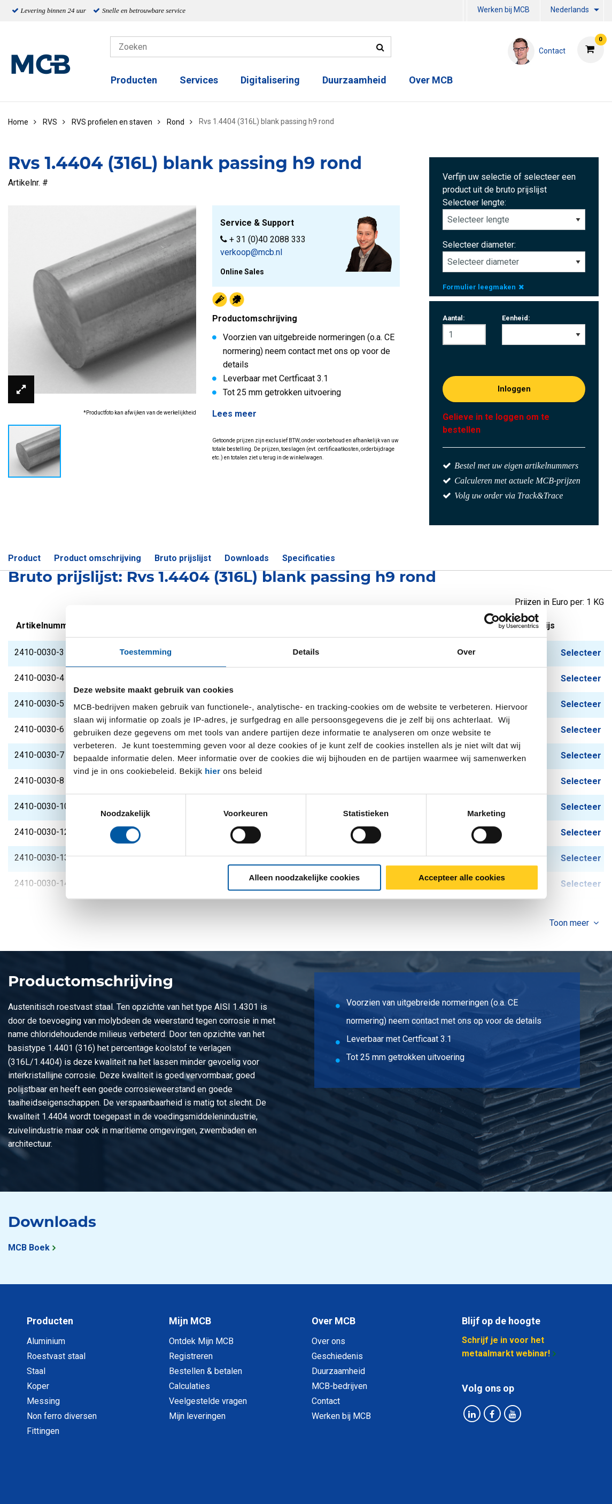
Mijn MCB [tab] (190, 1320)
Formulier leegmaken (483, 287)
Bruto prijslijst (182, 558)
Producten (134, 80)
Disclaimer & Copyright (458, 1484)
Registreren (191, 1356)
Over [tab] (466, 651)
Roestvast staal (56, 1356)
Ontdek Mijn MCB (201, 1341)
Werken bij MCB (503, 9)
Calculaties (189, 1386)
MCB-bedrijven (339, 1386)
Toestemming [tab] (146, 651)
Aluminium (46, 1341)
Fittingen (43, 1431)
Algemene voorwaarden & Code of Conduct (320, 1484)
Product (24, 558)
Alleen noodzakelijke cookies (304, 877)
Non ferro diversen (62, 1416)
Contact (326, 1401)
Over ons (328, 1341)
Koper (38, 1386)
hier (213, 771)
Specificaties (308, 558)
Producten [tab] (50, 1320)
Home (18, 122)
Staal (36, 1371)
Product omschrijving (97, 558)
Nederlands (570, 9)
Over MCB (431, 80)
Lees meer (234, 414)
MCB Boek (29, 1247)
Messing (43, 1401)
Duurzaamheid (354, 80)
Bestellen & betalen (205, 1371)
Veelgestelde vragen (208, 1401)
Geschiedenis (337, 1356)
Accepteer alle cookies (462, 877)
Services (199, 80)
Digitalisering (270, 80)
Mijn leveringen (197, 1416)
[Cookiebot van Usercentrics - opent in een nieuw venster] (492, 621)
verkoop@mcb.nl (251, 252)
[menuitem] (465, 11)
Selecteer (581, 653)
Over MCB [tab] (333, 1320)
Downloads (246, 558)
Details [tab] (306, 651)
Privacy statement (191, 1484)
